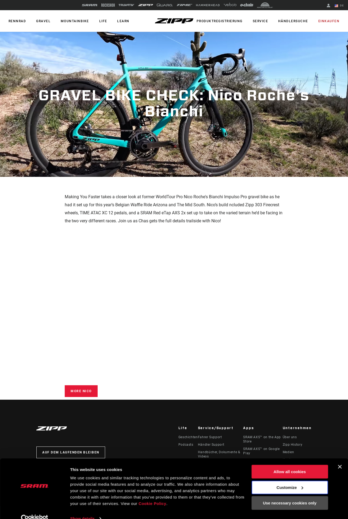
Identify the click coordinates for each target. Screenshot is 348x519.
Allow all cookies (290, 462)
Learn (119, 21)
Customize (290, 477)
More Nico (81, 391)
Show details (82, 508)
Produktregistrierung (223, 21)
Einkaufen (329, 21)
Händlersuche (295, 21)
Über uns (290, 437)
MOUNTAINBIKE (72, 21)
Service (263, 21)
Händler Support (211, 445)
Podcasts (185, 445)
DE (340, 6)
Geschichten (188, 437)
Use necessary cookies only (289, 493)
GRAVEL (42, 21)
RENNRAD (17, 21)
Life (100, 21)
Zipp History (293, 445)
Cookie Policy (153, 493)
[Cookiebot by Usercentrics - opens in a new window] (34, 509)
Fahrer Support (210, 437)
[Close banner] (340, 457)
